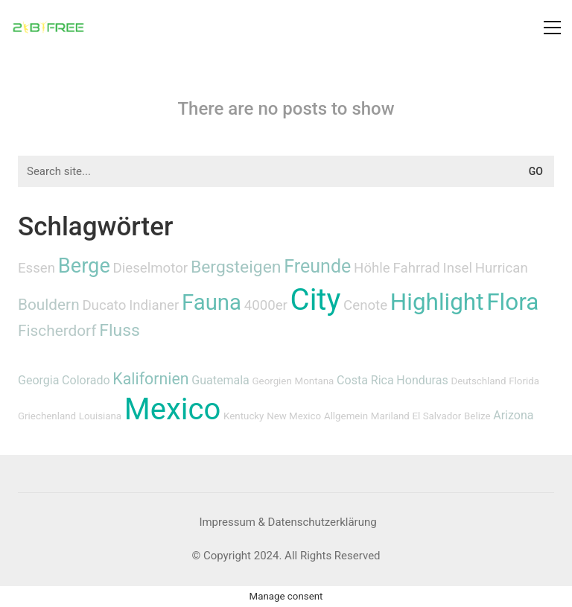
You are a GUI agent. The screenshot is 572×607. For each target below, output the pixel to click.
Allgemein (346, 416)
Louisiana (100, 416)
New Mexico (294, 416)
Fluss (119, 330)
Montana (314, 381)
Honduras (422, 380)
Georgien (272, 381)
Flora (512, 302)
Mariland (390, 416)
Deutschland (478, 381)
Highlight (437, 302)
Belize (477, 416)
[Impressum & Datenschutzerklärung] (287, 522)
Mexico (172, 409)
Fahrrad (416, 268)
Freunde (317, 266)
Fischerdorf (57, 331)
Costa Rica (365, 380)
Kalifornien (150, 378)
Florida (524, 381)
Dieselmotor (150, 268)
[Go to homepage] (48, 27)
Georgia (38, 380)
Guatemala (220, 380)
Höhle (372, 268)
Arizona (513, 415)
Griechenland (47, 416)
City (315, 299)
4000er (265, 305)
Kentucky (243, 416)
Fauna (211, 302)
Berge (84, 266)
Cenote (365, 305)
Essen (36, 268)
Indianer (154, 305)
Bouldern (49, 305)
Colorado (86, 380)
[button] (552, 27)
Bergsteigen (236, 267)
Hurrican (501, 268)
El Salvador (437, 416)
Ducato (104, 305)
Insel (457, 268)
